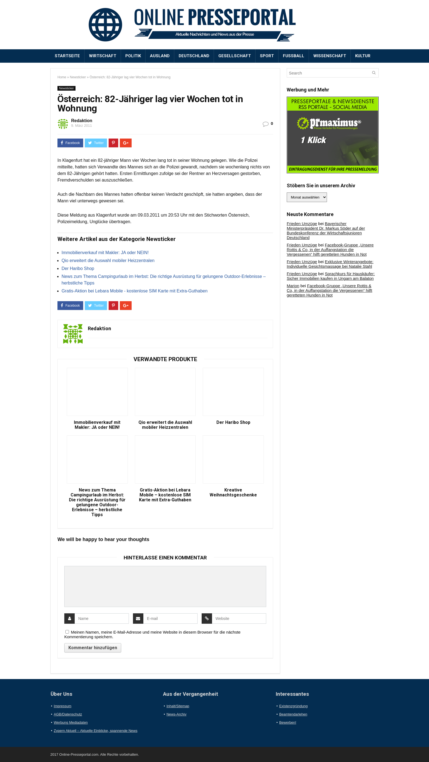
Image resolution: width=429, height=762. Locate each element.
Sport (267, 55)
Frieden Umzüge (302, 223)
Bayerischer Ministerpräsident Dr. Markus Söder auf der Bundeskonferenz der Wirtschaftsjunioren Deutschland (326, 230)
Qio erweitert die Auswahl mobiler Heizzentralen (108, 260)
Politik (133, 55)
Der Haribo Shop (78, 268)
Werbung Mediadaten (71, 722)
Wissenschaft (329, 55)
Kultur (362, 55)
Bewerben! (287, 722)
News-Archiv (176, 714)
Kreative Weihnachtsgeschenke (233, 493)
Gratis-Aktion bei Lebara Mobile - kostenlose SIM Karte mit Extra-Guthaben (135, 291)
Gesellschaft (234, 55)
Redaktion (81, 120)
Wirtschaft (102, 55)
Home (61, 77)
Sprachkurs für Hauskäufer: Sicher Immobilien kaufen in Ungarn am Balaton (331, 276)
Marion (293, 285)
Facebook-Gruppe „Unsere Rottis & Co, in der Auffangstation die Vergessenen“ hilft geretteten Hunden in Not (330, 250)
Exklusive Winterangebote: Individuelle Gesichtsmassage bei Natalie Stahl (330, 264)
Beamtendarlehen (293, 714)
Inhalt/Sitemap (177, 706)
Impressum (62, 706)
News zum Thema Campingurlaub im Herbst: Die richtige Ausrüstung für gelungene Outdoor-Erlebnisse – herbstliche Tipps (97, 502)
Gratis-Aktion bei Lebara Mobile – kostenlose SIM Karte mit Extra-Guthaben (165, 495)
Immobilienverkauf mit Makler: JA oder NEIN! (105, 252)
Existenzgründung (293, 706)
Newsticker (78, 77)
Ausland (160, 55)
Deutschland (194, 55)
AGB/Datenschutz (68, 714)
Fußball (293, 55)
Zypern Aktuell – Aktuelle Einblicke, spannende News (96, 731)
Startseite (67, 55)
